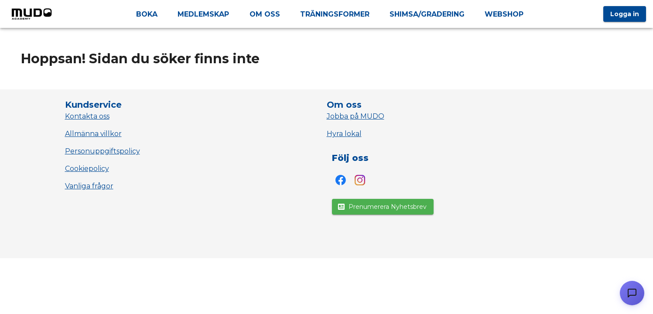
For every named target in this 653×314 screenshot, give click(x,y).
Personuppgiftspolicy (102, 151)
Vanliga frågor (89, 186)
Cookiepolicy (87, 168)
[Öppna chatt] (632, 293)
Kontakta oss (87, 116)
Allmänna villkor (93, 134)
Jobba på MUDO (355, 116)
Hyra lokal (344, 134)
